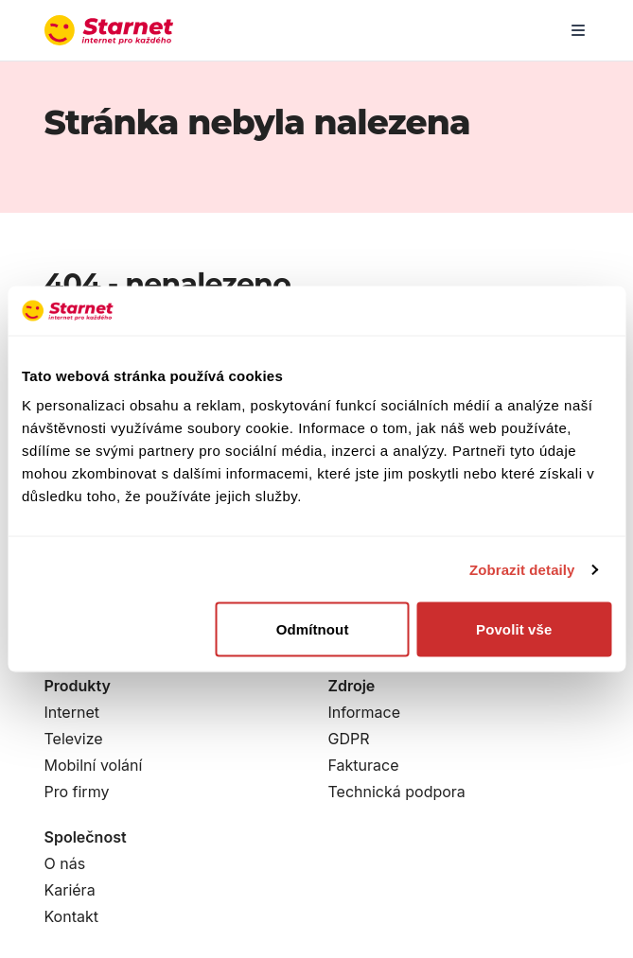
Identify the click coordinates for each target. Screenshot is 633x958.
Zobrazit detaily (522, 569)
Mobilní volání (93, 765)
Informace (364, 712)
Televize (73, 738)
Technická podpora (397, 791)
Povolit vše (514, 629)
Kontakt (71, 916)
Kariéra (70, 889)
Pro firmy (77, 791)
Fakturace (363, 765)
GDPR (349, 738)
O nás (65, 863)
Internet (71, 712)
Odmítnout (312, 629)
